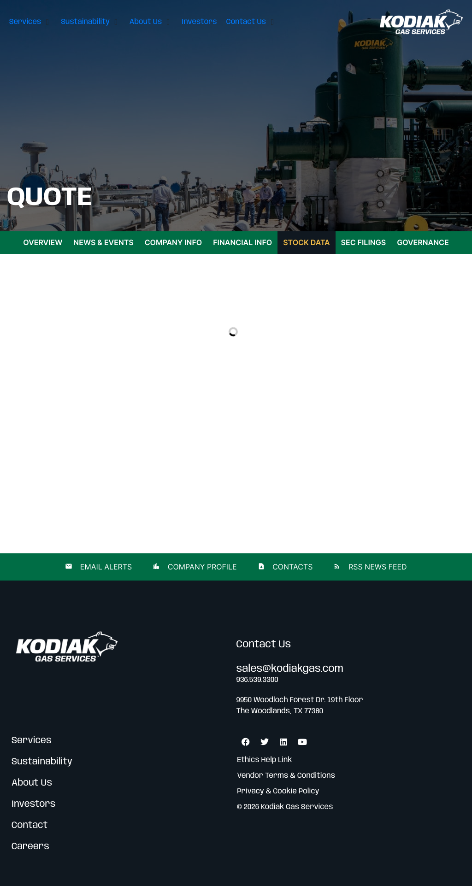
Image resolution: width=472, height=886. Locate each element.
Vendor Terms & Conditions (286, 776)
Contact (30, 825)
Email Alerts (105, 566)
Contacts (292, 566)
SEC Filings (363, 242)
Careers (30, 846)
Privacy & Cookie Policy (278, 791)
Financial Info (242, 242)
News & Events (103, 242)
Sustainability (42, 762)
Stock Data (306, 242)
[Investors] (199, 21)
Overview (42, 242)
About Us (32, 783)
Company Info (173, 242)
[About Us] (151, 21)
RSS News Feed (376, 566)
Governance (422, 242)
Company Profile (200, 566)
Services (32, 740)
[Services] (30, 21)
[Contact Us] (251, 21)
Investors (33, 804)
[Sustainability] (90, 21)
